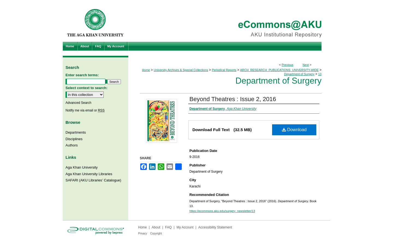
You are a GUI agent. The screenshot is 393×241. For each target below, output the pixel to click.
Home (146, 70)
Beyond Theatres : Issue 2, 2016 (232, 99)
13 (319, 74)
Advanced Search (78, 103)
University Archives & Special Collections (181, 70)
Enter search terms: (82, 75)
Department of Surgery (299, 74)
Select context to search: (87, 88)
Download (294, 129)
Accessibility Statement (215, 227)
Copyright (156, 233)
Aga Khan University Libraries (89, 174)
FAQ (168, 227)
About (156, 227)
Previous (287, 64)
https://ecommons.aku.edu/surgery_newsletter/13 (222, 211)
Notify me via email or (85, 110)
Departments (76, 132)
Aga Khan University (82, 167)
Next (306, 64)
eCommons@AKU (229, 21)
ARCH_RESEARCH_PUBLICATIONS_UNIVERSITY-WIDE (279, 70)
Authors (72, 145)
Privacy (142, 233)
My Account (185, 227)
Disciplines (74, 139)
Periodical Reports (224, 70)
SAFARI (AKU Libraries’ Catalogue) (93, 180)
